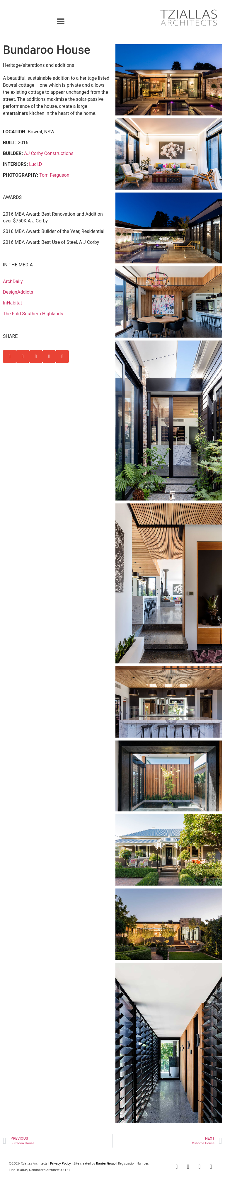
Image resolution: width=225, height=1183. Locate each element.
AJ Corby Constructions (48, 153)
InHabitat (12, 303)
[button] (9, 356)
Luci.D (35, 164)
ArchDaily (13, 281)
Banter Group (105, 1163)
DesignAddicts (18, 292)
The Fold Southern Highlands (33, 313)
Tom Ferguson (54, 175)
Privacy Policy (60, 1163)
